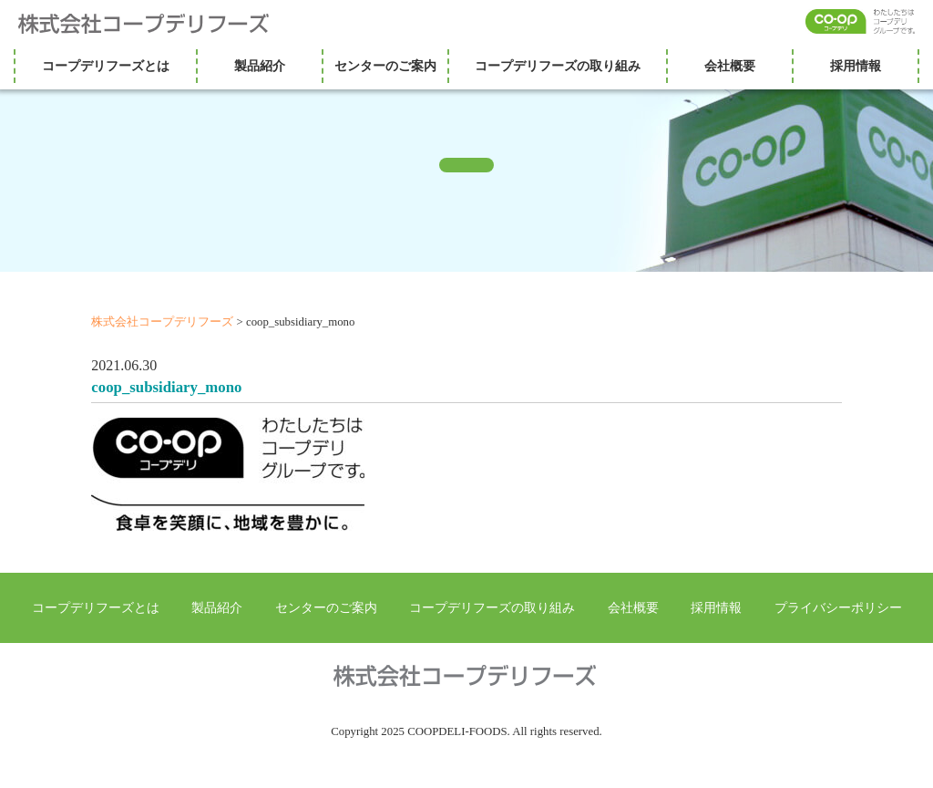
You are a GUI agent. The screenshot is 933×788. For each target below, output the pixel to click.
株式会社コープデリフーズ (155, 24)
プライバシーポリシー (838, 607)
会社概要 (729, 65)
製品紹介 (259, 65)
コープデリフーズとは (105, 65)
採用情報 (855, 65)
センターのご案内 (385, 65)
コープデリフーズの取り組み (558, 65)
